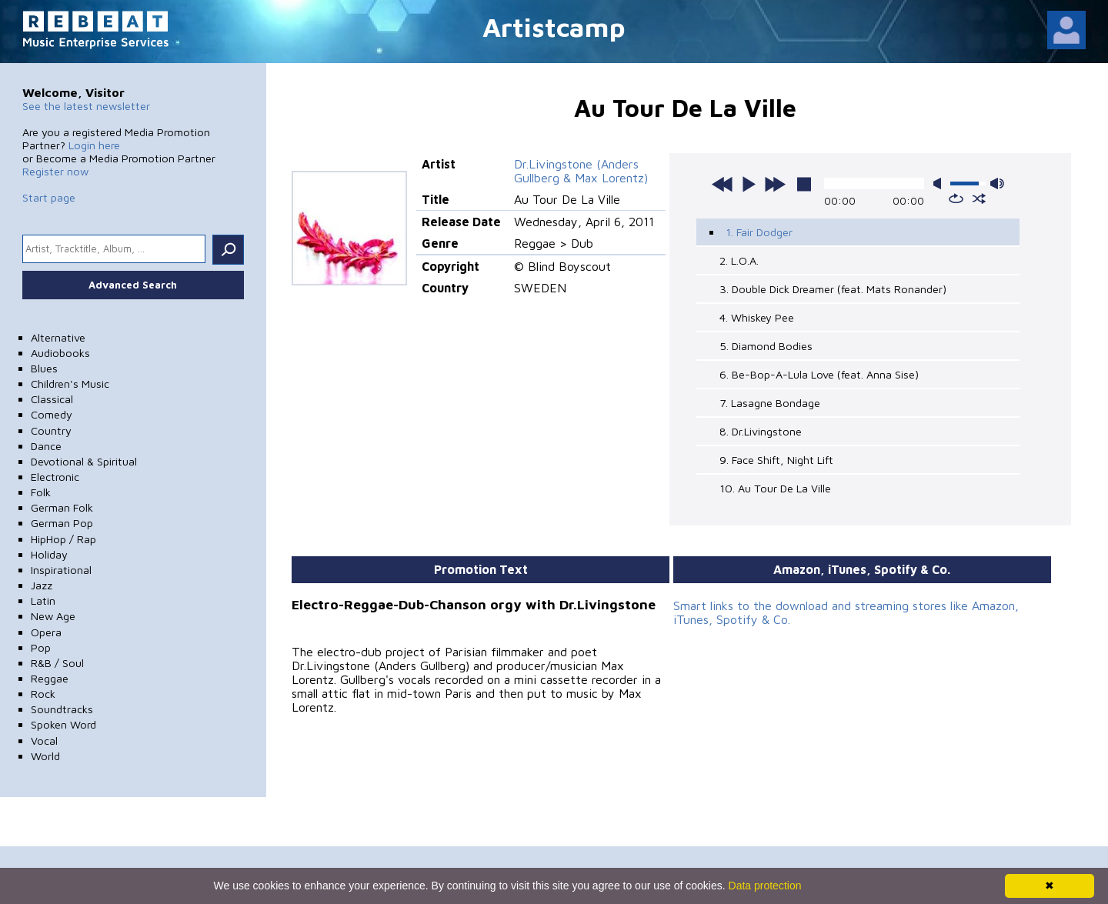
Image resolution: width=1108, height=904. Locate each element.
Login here (94, 145)
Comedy (51, 414)
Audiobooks (60, 352)
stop (804, 184)
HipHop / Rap (63, 538)
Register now (55, 171)
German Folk (62, 507)
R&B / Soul (57, 662)
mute (940, 183)
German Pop (62, 522)
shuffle (979, 198)
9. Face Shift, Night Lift (776, 459)
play (748, 183)
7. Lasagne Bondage (769, 402)
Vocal (44, 740)
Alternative (58, 337)
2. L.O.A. (739, 260)
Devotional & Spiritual (84, 461)
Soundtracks (62, 709)
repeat (956, 198)
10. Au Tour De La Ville (775, 488)
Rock (43, 693)
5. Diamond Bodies (766, 345)
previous (722, 184)
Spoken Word (63, 724)
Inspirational (61, 569)
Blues (44, 368)
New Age (53, 615)
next (775, 184)
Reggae (49, 678)
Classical (52, 398)
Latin (43, 600)
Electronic (55, 476)
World (45, 755)
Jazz (41, 585)
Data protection (765, 885)
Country (51, 430)
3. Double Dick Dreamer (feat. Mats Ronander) (832, 288)
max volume (997, 183)
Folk (41, 492)
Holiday (49, 554)
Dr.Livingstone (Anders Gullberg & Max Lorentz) (581, 171)
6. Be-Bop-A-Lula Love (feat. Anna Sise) (819, 374)
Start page (48, 197)
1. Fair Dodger (759, 232)
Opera (46, 632)
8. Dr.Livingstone (760, 431)
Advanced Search (132, 285)
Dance (46, 445)
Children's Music (70, 383)
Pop (41, 647)
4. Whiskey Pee (756, 317)
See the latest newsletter (86, 105)
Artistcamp (554, 26)
